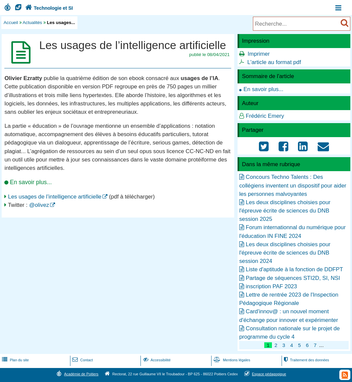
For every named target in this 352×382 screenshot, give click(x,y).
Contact (82, 360)
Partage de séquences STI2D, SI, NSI (293, 278)
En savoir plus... (263, 89)
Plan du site (15, 360)
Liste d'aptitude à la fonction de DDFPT (294, 269)
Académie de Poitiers (81, 374)
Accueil (11, 22)
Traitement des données (306, 360)
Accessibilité (156, 360)
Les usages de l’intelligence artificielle (54, 197)
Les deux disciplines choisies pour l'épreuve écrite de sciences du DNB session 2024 (284, 252)
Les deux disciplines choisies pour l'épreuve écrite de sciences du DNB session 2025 (284, 210)
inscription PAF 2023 (271, 286)
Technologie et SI (48, 8)
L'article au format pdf (274, 62)
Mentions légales (231, 360)
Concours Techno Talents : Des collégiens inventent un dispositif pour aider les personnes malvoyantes (292, 185)
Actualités (32, 22)
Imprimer (259, 54)
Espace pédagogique (269, 374)
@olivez (39, 205)
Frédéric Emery (265, 116)
